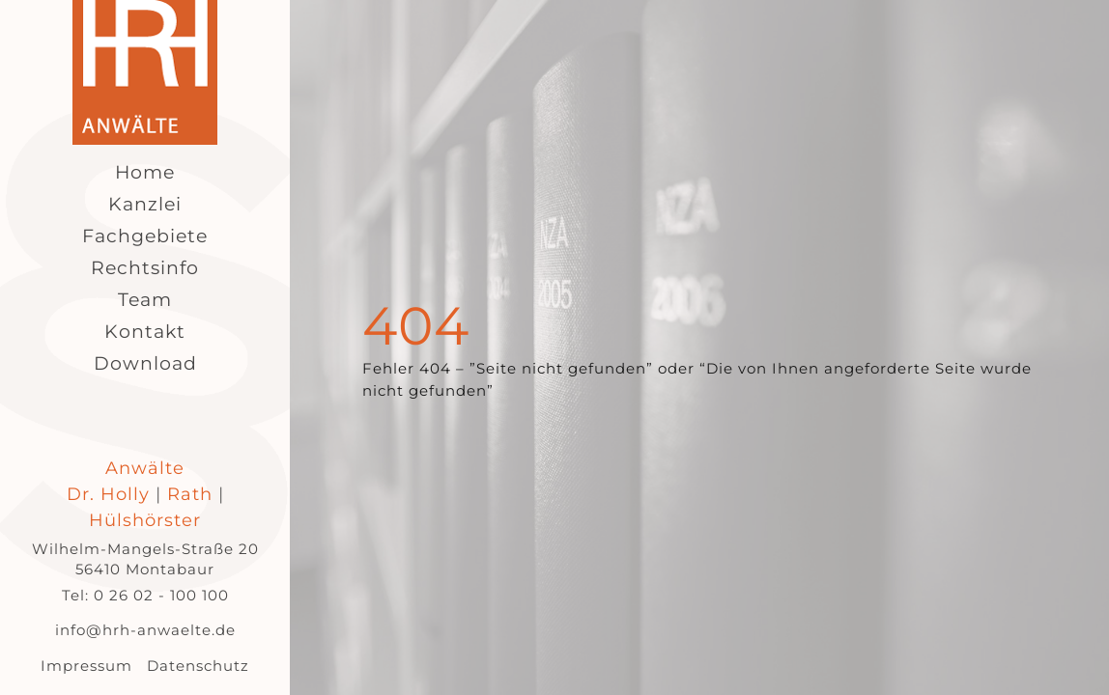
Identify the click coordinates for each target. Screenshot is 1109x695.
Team (145, 300)
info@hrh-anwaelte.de (145, 630)
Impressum (86, 665)
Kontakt (144, 331)
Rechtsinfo (145, 268)
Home (145, 172)
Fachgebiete (145, 236)
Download (145, 363)
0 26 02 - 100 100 (161, 595)
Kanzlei (145, 204)
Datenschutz (198, 665)
